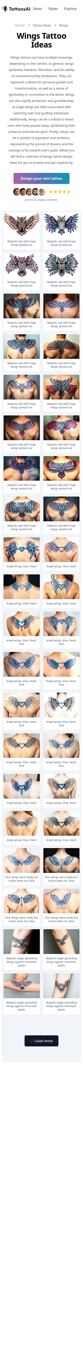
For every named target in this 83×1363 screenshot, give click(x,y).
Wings (63, 25)
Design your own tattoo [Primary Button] (41, 178)
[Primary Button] (41, 1040)
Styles (53, 8)
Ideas (37, 8)
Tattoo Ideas (42, 25)
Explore (70, 8)
